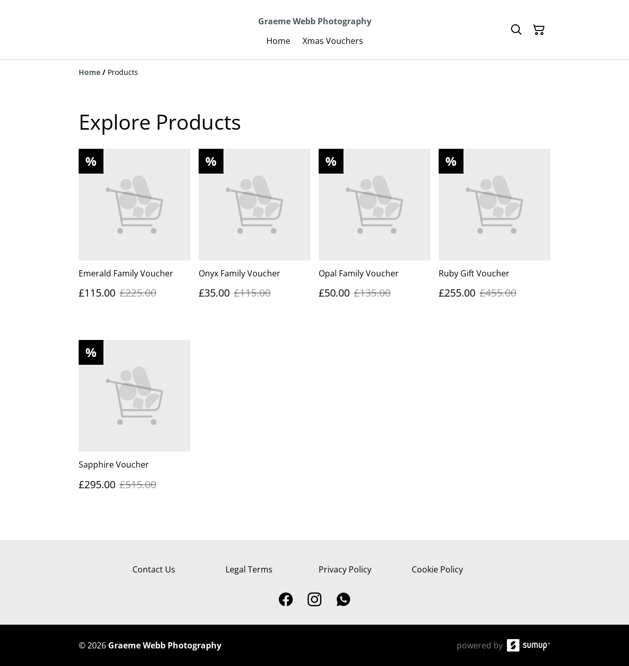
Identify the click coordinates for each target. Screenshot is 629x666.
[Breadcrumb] (314, 72)
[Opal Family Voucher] (374, 234)
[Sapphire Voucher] (134, 425)
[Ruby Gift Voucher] (494, 234)
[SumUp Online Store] (528, 645)
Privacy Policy (345, 569)
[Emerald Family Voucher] (134, 234)
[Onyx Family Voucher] (254, 234)
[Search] (516, 30)
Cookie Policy (437, 569)
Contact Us (153, 569)
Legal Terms (249, 569)
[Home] (89, 72)
